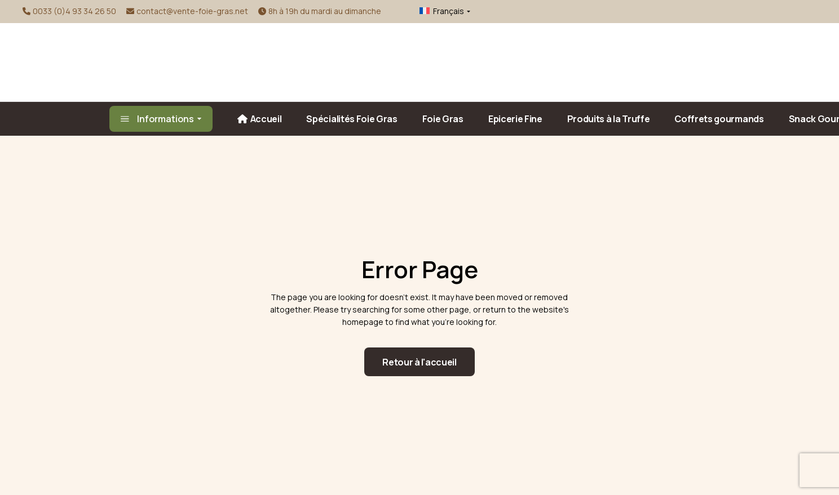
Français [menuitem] (448, 11)
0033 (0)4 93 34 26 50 (74, 11)
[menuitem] (436, 11)
